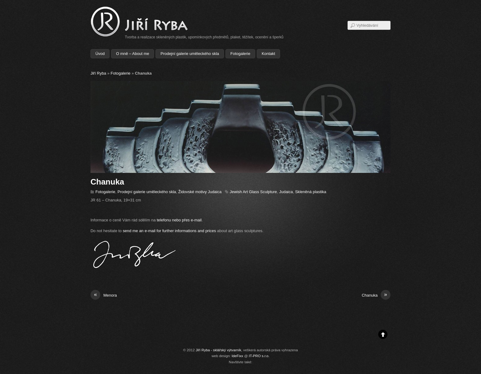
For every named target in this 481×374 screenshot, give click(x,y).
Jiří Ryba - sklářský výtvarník (218, 350)
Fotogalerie (240, 53)
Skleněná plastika (310, 191)
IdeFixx (237, 356)
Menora (103, 295)
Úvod (100, 53)
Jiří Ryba (98, 73)
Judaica (286, 191)
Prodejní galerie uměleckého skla (189, 53)
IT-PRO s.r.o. (259, 356)
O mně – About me (132, 53)
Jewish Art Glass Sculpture (253, 191)
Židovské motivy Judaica (199, 191)
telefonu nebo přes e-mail (179, 220)
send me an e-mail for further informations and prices (169, 230)
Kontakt (268, 53)
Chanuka (376, 295)
